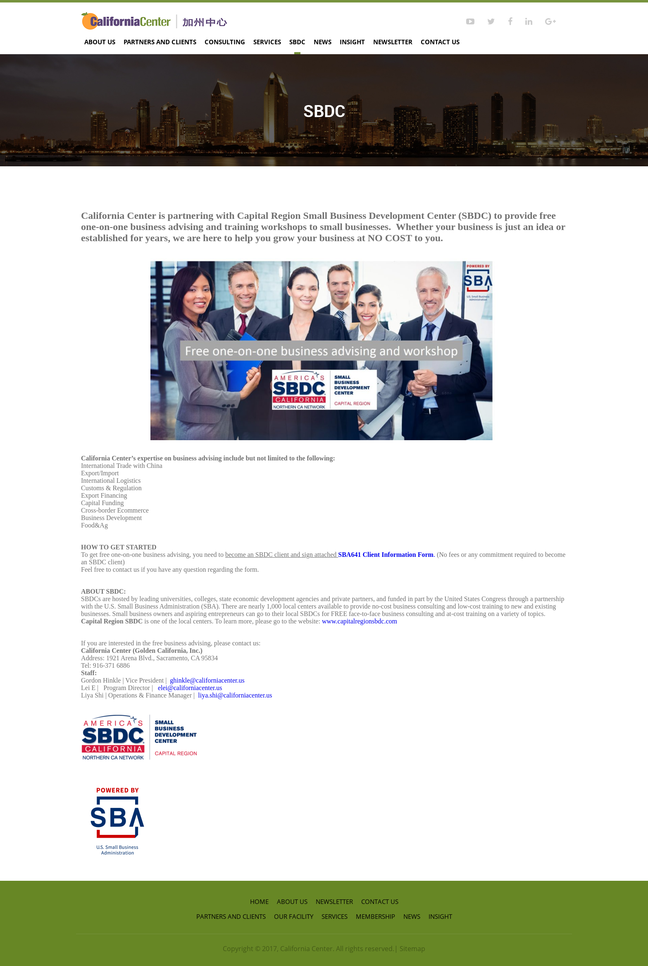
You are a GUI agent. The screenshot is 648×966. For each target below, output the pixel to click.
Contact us (440, 42)
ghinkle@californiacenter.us (207, 680)
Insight (352, 42)
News (322, 42)
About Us (99, 42)
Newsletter (392, 42)
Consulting (225, 42)
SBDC (297, 42)
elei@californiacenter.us (190, 687)
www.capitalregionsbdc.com (359, 621)
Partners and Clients (160, 42)
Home (259, 901)
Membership (375, 916)
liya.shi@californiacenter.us (235, 695)
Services (267, 42)
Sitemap (412, 948)
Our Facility (293, 916)
